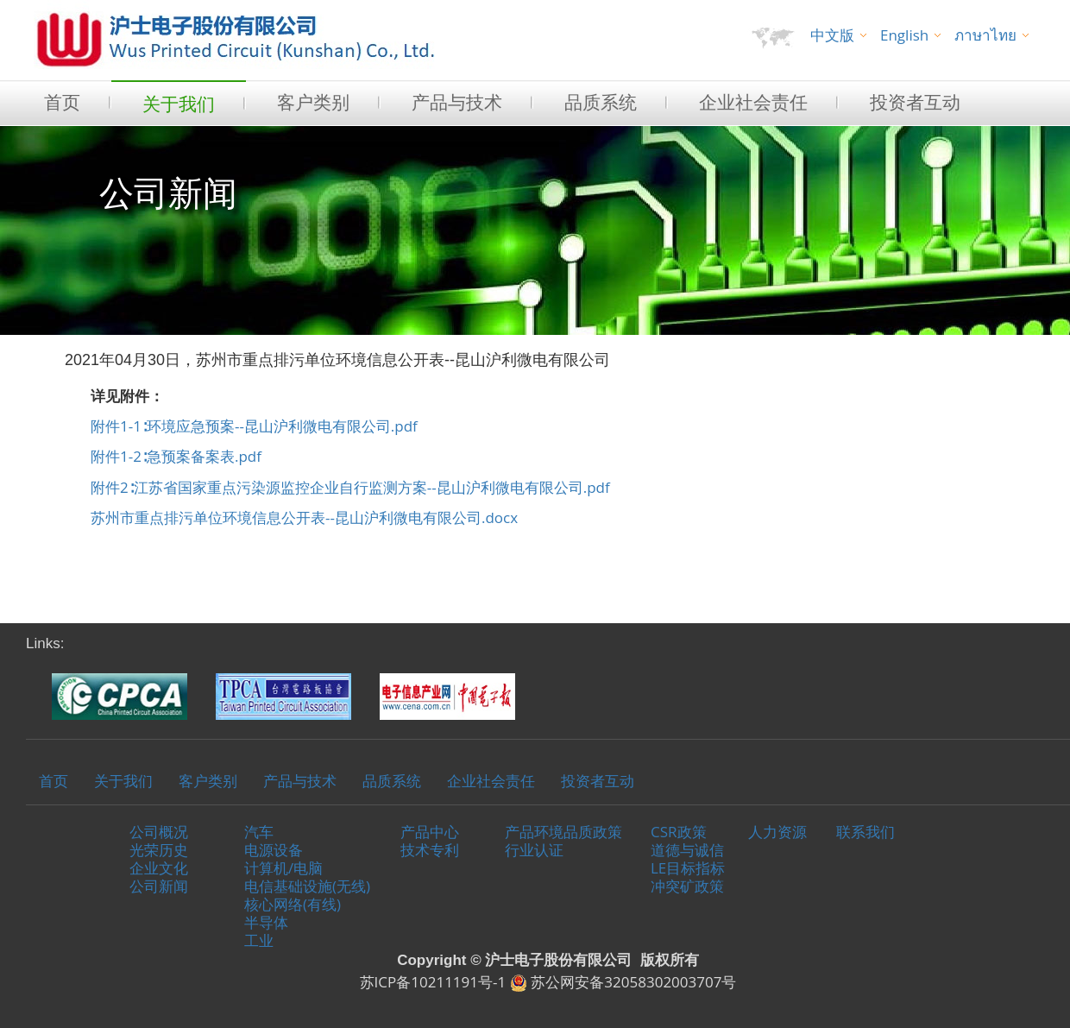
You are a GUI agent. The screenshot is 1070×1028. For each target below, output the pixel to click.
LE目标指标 (688, 868)
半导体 (266, 922)
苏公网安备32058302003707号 (623, 982)
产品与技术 (457, 102)
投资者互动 (915, 102)
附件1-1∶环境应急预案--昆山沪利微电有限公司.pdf (254, 426)
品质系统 (600, 102)
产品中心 (429, 832)
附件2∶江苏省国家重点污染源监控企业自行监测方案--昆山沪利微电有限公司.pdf (350, 487)
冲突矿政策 (687, 886)
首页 (62, 102)
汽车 (259, 832)
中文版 (832, 35)
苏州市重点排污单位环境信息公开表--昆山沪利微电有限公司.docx (304, 517)
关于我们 (178, 103)
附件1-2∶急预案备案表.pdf (176, 456)
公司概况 (158, 832)
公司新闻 (158, 886)
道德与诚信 (687, 850)
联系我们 (865, 832)
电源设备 (273, 850)
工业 (259, 940)
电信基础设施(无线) (307, 886)
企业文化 (158, 868)
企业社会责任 (753, 102)
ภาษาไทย (985, 35)
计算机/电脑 (283, 868)
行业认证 (534, 850)
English (904, 35)
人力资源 (777, 832)
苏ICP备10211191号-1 (433, 982)
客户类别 (313, 102)
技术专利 (429, 850)
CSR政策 (679, 832)
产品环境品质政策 (563, 832)
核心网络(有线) (292, 904)
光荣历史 (158, 850)
